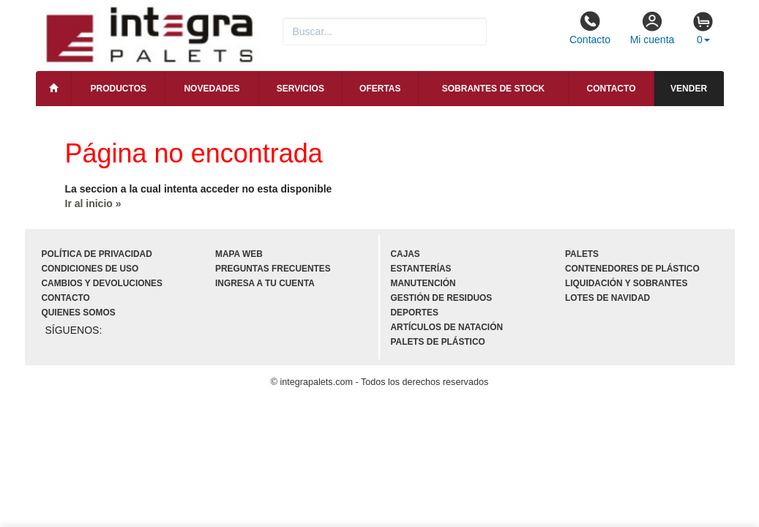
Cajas (405, 254)
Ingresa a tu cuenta (265, 283)
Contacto (589, 27)
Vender (688, 88)
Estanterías (421, 269)
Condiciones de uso (90, 269)
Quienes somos (79, 312)
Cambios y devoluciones (102, 283)
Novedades (211, 88)
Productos (118, 88)
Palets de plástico (438, 342)
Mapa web (239, 254)
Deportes (414, 312)
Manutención (423, 283)
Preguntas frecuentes (273, 269)
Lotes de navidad (607, 298)
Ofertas (379, 88)
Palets (582, 254)
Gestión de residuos (442, 298)
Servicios (300, 88)
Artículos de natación (447, 327)
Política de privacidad (97, 254)
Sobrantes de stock (493, 88)
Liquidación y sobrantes (626, 283)
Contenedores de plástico (632, 269)
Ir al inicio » (93, 203)
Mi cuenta (652, 27)
